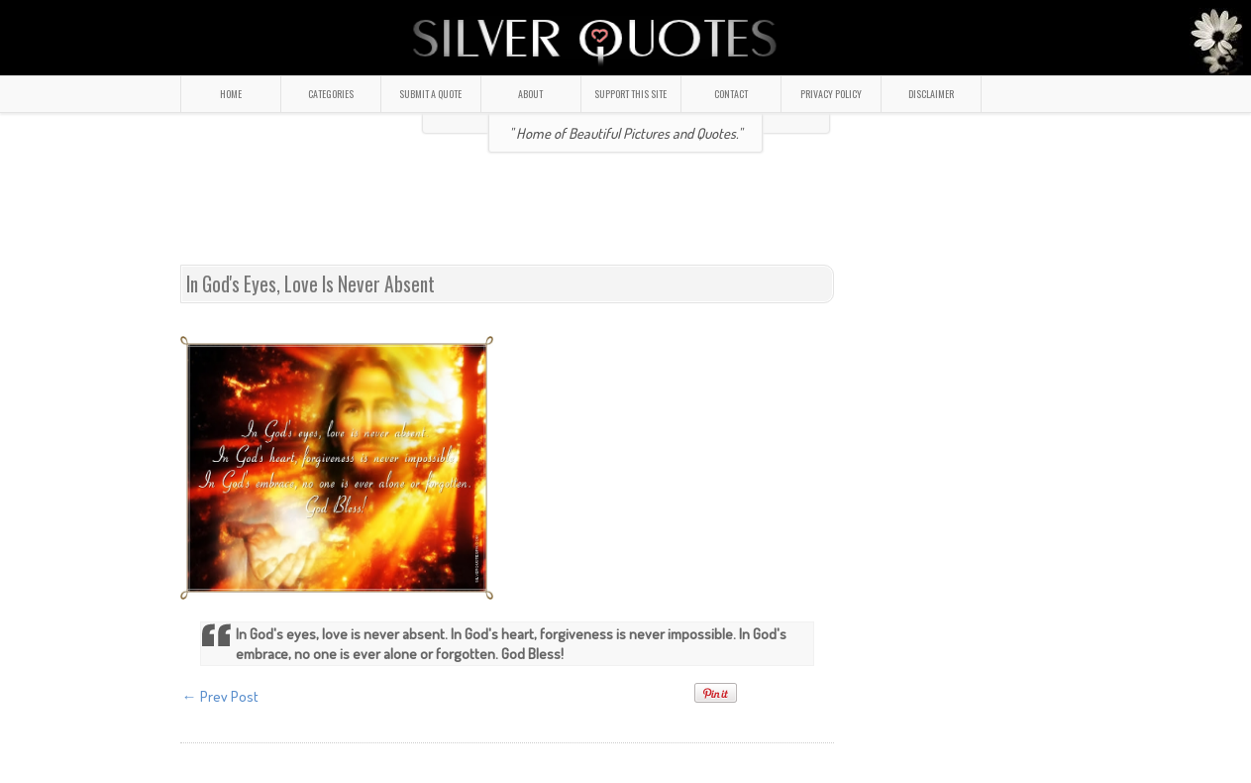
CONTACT (731, 93)
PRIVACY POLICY (831, 93)
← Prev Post (220, 696)
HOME (231, 93)
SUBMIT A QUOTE (430, 93)
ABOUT (530, 93)
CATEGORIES (331, 93)
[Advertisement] (626, 217)
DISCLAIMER (931, 93)
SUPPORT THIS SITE (630, 93)
